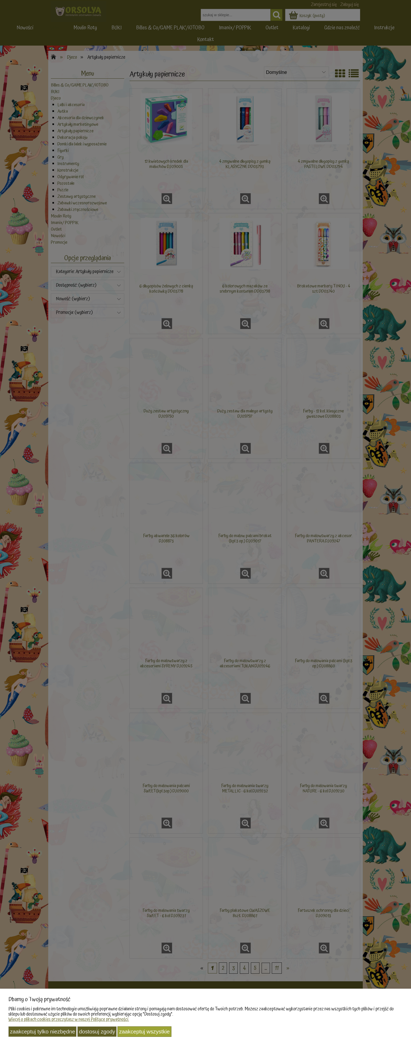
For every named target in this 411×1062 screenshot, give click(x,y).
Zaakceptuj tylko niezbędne (42, 1031)
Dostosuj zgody (97, 1031)
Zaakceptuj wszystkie (144, 1031)
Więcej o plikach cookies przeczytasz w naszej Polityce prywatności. (68, 1019)
